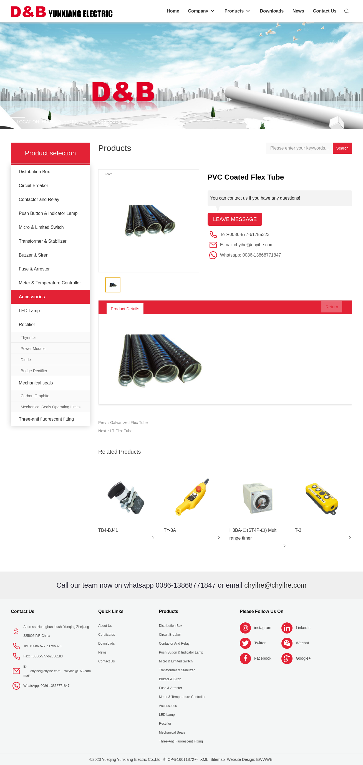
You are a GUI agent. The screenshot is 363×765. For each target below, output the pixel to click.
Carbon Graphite (35, 396)
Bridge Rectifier (34, 371)
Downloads (106, 643)
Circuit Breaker (33, 185)
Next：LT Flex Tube (115, 431)
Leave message (236, 220)
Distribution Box (34, 171)
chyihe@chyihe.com (253, 245)
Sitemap (217, 759)
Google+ (303, 658)
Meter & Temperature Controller (50, 282)
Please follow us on (261, 611)
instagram (262, 627)
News (102, 652)
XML (204, 759)
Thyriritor (28, 337)
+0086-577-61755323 (248, 235)
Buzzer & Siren (34, 255)
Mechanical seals (36, 383)
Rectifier (27, 324)
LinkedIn (303, 627)
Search (342, 148)
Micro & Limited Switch (41, 227)
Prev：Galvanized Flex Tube (123, 422)
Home (48, 121)
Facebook (262, 658)
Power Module (33, 348)
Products (76, 121)
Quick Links (110, 611)
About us (105, 626)
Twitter (260, 643)
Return (327, 308)
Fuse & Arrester (34, 269)
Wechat (302, 643)
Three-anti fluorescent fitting (46, 419)
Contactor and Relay (39, 199)
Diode (26, 359)
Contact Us (22, 611)
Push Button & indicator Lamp (48, 213)
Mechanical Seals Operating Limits (50, 407)
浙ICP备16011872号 (180, 759)
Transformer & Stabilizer (43, 241)
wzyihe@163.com (77, 671)
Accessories (112, 121)
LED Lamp (29, 310)
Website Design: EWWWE (250, 759)
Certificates (106, 635)
